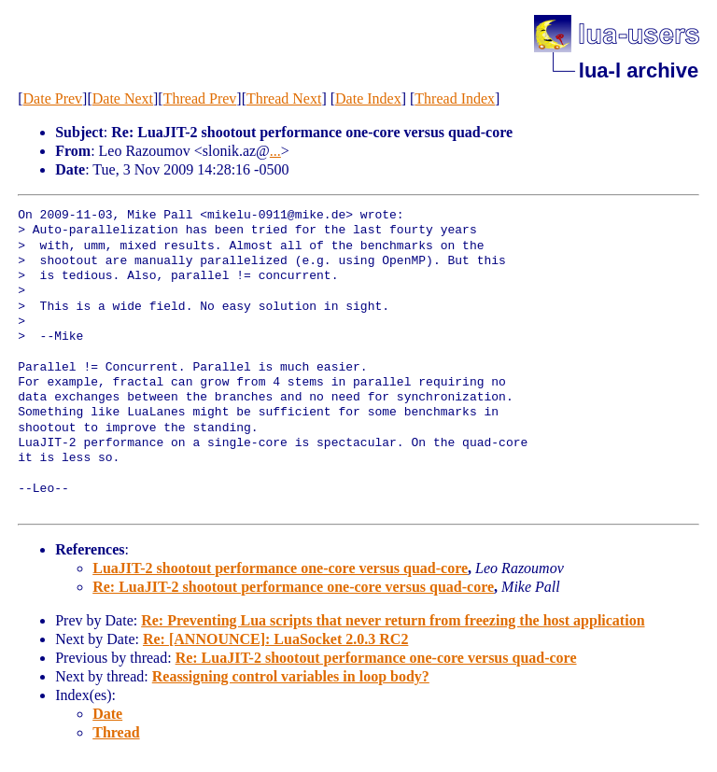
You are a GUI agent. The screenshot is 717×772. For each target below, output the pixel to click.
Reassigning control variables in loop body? (290, 676)
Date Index (368, 98)
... (275, 151)
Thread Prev (200, 98)
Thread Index (455, 98)
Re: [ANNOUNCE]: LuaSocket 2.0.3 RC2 (275, 639)
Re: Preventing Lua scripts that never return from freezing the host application (392, 620)
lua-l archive (638, 70)
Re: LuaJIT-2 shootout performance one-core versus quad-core (293, 587)
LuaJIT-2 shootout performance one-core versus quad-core (280, 568)
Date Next (122, 98)
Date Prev (53, 98)
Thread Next (283, 98)
